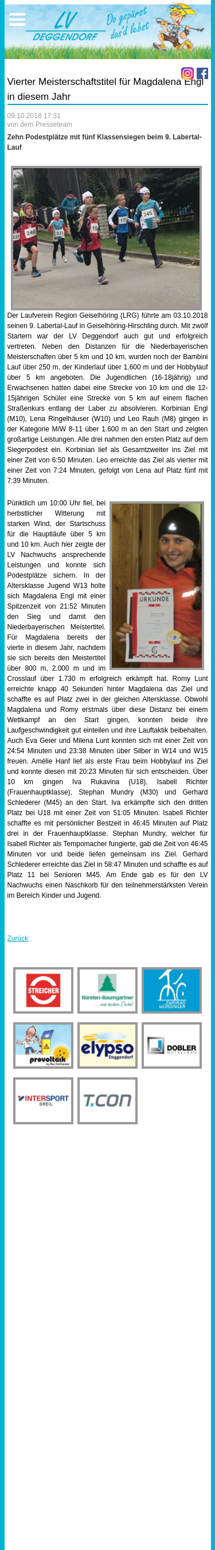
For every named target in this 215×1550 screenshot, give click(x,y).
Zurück (18, 938)
